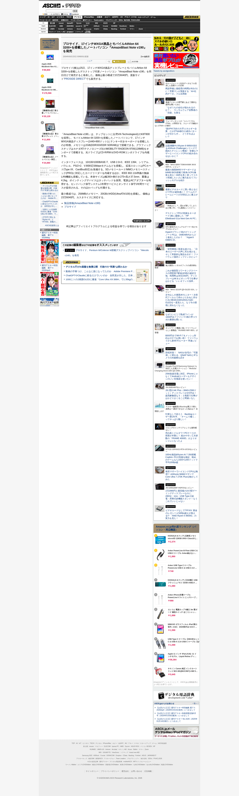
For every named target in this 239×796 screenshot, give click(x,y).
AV (121, 17)
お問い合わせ (136, 771)
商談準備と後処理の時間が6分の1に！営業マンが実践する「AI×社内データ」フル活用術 (181, 91)
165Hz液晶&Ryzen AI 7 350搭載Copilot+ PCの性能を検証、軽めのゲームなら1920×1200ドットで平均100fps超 (181, 458)
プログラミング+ (111, 20)
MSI (96, 23)
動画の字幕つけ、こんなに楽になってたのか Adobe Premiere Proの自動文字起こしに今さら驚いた (117, 271)
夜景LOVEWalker (126, 764)
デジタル (71, 5)
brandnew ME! (88, 32)
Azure (79, 29)
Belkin (132, 26)
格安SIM (55, 20)
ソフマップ (79, 32)
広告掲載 (148, 771)
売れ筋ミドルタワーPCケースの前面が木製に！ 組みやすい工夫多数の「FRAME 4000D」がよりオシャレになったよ (181, 437)
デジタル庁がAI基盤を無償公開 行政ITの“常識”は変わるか (96, 266)
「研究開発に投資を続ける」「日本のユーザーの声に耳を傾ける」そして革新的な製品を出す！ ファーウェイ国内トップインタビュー (181, 253)
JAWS (52, 29)
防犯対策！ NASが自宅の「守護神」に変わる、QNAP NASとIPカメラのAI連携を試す (181, 355)
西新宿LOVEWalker (112, 764)
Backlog (114, 29)
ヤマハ (132, 29)
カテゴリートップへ (141, 220)
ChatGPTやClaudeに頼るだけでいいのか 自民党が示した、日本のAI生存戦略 (106, 275)
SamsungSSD (86, 26)
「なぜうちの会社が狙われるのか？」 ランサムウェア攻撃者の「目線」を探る (181, 110)
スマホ (134, 17)
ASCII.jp (51, 6)
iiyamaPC (70, 23)
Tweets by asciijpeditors (163, 71)
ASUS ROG (70, 26)
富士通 (52, 23)
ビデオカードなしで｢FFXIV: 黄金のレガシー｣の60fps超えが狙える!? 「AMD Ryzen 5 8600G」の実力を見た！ (181, 514)
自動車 (99, 17)
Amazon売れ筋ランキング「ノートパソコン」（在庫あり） (48, 44)
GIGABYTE (79, 26)
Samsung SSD (87, 755)
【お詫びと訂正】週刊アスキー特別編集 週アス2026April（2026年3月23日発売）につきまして (176, 709)
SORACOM (110, 755)
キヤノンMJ (61, 32)
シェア (89, 61)
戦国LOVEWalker (167, 764)
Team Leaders (121, 758)
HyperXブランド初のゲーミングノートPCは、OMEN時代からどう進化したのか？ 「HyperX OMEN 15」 (180, 236)
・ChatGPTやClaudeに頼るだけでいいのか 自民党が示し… (49, 204)
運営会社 (125, 771)
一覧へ (194, 703)
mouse (61, 23)
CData (105, 29)
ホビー (107, 17)
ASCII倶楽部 (192, 17)
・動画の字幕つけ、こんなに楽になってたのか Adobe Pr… (49, 196)
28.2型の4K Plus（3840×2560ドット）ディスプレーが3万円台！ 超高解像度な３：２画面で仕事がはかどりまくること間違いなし (181, 394)
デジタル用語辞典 (116, 761)
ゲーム (153, 17)
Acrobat (61, 29)
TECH (68, 17)
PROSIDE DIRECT (74, 79)
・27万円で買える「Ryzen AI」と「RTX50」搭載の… (49, 219)
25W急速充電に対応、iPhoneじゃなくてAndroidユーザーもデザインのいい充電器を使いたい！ (181, 376)
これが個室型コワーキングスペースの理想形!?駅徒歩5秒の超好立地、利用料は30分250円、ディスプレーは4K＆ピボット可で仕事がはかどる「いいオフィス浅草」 (181, 275)
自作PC (115, 17)
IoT (53, 17)
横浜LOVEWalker (98, 764)
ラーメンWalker (70, 764)
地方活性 (127, 20)
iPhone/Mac (89, 17)
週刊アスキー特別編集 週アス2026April (50, 267)
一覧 (108, 61)
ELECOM (52, 26)
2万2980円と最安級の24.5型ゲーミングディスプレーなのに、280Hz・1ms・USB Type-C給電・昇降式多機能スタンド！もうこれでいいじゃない (181, 496)
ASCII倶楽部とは (52, 225)
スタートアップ (143, 17)
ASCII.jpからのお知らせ (164, 704)
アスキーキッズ (45, 20)
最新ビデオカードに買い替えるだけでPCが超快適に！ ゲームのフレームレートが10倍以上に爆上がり (181, 193)
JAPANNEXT (70, 32)
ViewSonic (123, 26)
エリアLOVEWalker (84, 764)
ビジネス (60, 17)
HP (114, 23)
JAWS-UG (100, 749)
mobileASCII (127, 761)
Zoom (141, 29)
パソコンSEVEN (88, 23)
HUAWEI (114, 26)
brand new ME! (134, 752)
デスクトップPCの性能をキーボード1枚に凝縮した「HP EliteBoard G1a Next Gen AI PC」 (181, 216)
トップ (42, 17)
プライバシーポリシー (110, 771)
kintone (70, 29)
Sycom (78, 23)
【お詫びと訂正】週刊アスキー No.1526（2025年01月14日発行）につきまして (177, 720)
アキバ (127, 17)
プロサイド (70, 206)
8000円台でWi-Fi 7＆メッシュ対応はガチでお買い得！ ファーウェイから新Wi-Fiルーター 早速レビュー (181, 339)
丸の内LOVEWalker (153, 764)
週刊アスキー (87, 20)
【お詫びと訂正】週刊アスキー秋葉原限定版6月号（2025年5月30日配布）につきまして (176, 714)
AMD (61, 26)
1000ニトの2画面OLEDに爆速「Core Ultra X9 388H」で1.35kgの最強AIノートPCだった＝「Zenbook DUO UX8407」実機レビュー (133, 279)
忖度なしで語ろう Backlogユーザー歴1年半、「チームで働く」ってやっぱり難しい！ (180, 417)
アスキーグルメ (76, 20)
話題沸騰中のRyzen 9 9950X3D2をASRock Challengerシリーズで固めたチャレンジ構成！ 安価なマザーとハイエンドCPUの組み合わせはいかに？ (181, 150)
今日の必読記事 (92, 761)
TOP (73, 743)
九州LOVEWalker (139, 764)
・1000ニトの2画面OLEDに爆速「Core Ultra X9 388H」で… (49, 211)
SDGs (121, 20)
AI (49, 17)
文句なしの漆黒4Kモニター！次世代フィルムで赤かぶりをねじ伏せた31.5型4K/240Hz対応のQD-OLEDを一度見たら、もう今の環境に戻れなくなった (181, 300)
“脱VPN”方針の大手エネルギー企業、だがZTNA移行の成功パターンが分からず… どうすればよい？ (181, 132)
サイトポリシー (92, 771)
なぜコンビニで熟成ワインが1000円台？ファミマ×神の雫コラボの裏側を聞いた (181, 317)
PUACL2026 (135, 20)
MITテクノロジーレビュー (142, 761)
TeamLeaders (99, 20)
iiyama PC (115, 746)
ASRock (96, 26)
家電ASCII (64, 20)
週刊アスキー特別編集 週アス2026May (50, 235)
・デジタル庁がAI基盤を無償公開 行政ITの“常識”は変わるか (49, 188)
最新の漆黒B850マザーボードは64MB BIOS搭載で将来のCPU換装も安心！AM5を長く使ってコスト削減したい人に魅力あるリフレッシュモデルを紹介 (181, 174)
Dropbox (96, 29)
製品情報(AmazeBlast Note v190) (82, 203)
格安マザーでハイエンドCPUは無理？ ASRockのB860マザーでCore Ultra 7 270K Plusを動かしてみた (181, 475)
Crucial (105, 26)
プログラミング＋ (133, 758)
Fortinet (123, 29)
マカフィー (52, 32)
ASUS (105, 23)
